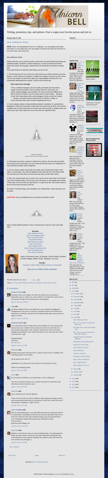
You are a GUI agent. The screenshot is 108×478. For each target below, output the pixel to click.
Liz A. (13, 374)
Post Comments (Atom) (41, 462)
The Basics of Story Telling (81, 356)
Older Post (61, 455)
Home (37, 455)
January (76, 375)
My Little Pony (15, 342)
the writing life (38, 283)
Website (43, 265)
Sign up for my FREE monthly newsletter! (42, 269)
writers (54, 283)
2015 (73, 291)
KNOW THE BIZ (78, 350)
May (75, 314)
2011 (73, 387)
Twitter (33, 265)
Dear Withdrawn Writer (35, 233)
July (75, 308)
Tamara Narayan (16, 292)
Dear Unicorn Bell (79, 194)
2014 (73, 378)
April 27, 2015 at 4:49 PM (19, 370)
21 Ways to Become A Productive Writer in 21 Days (80, 150)
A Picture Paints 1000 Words (80, 107)
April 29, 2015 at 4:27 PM (19, 442)
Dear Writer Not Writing (35, 252)
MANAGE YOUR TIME (80, 345)
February (76, 372)
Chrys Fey (14, 350)
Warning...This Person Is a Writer (81, 127)
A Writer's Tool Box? (79, 353)
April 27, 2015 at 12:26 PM (19, 318)
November (77, 296)
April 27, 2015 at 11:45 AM (19, 302)
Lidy (12, 306)
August (76, 305)
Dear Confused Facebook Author (35, 248)
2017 (73, 285)
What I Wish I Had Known (81, 359)
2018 (73, 282)
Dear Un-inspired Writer (35, 237)
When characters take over (81, 365)
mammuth (58, 474)
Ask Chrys (15, 283)
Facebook (26, 265)
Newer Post (11, 455)
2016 (73, 288)
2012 (73, 384)
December (77, 293)
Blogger (71, 474)
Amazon (50, 265)
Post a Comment (14, 447)
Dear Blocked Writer (35, 239)
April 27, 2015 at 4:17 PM (19, 345)
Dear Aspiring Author (35, 246)
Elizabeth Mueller (17, 323)
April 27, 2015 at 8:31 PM (19, 387)
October (76, 299)
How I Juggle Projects (80, 362)
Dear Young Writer (35, 244)
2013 (73, 381)
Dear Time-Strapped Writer (35, 235)
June (75, 311)
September (77, 302)
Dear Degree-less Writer (35, 242)
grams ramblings (16, 409)
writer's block (47, 283)
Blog (37, 265)
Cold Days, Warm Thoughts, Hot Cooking (80, 87)
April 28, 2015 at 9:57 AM (19, 405)
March (76, 369)
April (75, 317)
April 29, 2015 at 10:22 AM (19, 426)
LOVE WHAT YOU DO (80, 347)
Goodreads (57, 265)
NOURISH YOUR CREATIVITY (83, 341)
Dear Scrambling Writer (35, 250)
